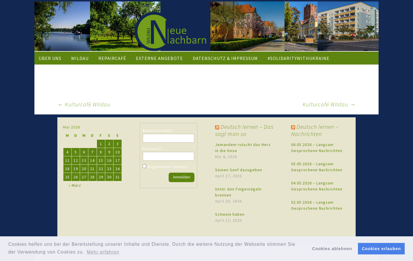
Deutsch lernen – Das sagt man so (244, 130)
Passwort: (152, 148)
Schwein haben (230, 214)
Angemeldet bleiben (167, 166)
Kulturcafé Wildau (83, 104)
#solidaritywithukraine (299, 58)
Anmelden (181, 177)
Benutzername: (157, 130)
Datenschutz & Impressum (225, 58)
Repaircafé (112, 58)
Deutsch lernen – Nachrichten (314, 130)
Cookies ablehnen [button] (332, 248)
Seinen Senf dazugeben (238, 169)
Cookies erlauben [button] (381, 248)
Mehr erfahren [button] (103, 252)
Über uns (50, 58)
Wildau (80, 58)
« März (75, 185)
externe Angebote (159, 58)
